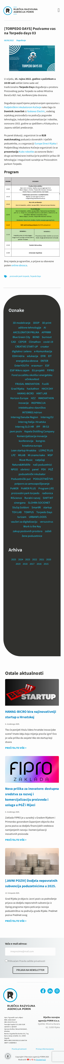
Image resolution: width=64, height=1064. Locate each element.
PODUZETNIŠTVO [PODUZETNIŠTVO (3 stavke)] (43, 479)
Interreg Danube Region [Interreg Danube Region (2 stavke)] (24, 417)
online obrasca (19, 265)
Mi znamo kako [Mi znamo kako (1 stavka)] (36, 455)
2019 (18, 564)
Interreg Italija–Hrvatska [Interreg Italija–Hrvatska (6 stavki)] (32, 422)
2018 (25, 564)
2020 (48, 559)
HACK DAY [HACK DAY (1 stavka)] (47, 389)
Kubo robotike (26, 152)
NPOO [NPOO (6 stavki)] (14, 469)
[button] (58, 10)
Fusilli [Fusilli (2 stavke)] (45, 384)
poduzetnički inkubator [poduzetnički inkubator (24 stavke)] (32, 474)
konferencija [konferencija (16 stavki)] (26, 441)
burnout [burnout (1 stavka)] (47, 337)
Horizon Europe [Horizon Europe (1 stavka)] (19, 398)
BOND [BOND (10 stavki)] (36, 337)
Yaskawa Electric (36, 111)
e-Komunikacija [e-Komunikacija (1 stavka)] (43, 351)
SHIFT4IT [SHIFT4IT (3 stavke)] (48, 498)
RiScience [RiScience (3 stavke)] (16, 498)
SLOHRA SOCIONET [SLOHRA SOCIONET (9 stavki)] (39, 503)
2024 (20, 559)
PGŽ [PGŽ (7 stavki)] (50, 469)
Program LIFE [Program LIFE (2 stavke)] (46, 488)
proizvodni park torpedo (19, 276)
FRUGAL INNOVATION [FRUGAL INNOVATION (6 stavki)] (27, 384)
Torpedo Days (35, 276)
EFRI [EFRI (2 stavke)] (43, 356)
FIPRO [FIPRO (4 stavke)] (50, 370)
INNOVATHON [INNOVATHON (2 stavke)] (46, 398)
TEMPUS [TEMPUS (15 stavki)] (29, 512)
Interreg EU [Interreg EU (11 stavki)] (47, 417)
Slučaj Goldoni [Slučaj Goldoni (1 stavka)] (20, 507)
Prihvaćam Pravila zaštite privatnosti (26, 961)
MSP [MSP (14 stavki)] (50, 455)
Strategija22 (41, 1059)
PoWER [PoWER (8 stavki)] (14, 488)
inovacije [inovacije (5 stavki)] (23, 403)
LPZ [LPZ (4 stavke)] (13, 455)
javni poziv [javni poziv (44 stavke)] (16, 431)
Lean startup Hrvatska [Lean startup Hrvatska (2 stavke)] (23, 450)
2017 (32, 564)
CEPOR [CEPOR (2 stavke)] (22, 342)
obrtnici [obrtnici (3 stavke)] (25, 469)
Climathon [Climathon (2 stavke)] (35, 342)
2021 (41, 559)
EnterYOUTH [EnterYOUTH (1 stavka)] (22, 366)
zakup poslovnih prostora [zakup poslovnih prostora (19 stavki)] (27, 531)
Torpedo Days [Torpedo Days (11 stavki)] (44, 512)
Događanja (21, 40)
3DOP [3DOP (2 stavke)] (36, 323)
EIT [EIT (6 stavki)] (50, 356)
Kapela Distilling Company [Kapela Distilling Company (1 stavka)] (39, 431)
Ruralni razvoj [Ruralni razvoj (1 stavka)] (32, 498)
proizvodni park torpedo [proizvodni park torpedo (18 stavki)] (25, 493)
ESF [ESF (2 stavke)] (47, 366)
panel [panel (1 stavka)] (35, 469)
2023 (27, 559)
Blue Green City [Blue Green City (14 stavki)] (21, 337)
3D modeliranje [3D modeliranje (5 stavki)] (21, 323)
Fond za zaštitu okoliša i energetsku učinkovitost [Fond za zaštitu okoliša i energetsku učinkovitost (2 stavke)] (32, 377)
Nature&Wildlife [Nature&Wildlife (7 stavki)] (21, 465)
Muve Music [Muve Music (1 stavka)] (26, 460)
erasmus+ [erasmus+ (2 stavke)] (37, 366)
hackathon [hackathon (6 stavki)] (33, 389)
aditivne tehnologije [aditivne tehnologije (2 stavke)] (29, 327)
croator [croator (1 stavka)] (44, 347)
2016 (39, 564)
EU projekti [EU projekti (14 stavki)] (38, 370)
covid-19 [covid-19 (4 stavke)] (48, 342)
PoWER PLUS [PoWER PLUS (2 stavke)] (28, 488)
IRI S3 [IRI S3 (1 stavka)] (46, 427)
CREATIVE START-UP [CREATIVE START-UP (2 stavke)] (26, 347)
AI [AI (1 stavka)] (45, 327)
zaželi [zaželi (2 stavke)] (48, 531)
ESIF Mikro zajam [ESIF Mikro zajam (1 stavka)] (19, 370)
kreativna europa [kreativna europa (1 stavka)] (32, 446)
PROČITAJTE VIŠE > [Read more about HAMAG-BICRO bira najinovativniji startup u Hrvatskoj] (15, 748)
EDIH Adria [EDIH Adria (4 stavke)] (18, 356)
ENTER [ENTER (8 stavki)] (44, 361)
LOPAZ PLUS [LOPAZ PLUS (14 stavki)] (46, 450)
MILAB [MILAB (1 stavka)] (21, 455)
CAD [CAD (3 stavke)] (13, 342)
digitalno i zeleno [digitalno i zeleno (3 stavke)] (22, 351)
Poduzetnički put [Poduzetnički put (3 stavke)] (21, 479)
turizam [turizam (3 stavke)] (21, 517)
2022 (34, 559)
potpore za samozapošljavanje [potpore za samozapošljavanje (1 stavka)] (32, 484)
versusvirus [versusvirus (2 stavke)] (46, 522)
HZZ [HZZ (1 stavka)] (33, 398)
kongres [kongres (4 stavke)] (40, 441)
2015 (46, 564)
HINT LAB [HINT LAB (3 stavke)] (41, 393)
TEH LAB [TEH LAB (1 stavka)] (17, 512)
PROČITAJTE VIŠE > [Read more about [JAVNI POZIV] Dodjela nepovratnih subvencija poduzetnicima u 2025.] (15, 921)
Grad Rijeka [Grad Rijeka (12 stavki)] (17, 389)
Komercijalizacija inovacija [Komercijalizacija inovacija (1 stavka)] (32, 436)
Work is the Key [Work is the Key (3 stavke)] (32, 526)
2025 (13, 559)
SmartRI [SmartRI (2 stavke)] (36, 507)
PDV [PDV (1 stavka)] (43, 469)
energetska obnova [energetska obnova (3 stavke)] (27, 361)
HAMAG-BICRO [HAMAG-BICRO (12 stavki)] (25, 393)
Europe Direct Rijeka (45, 143)
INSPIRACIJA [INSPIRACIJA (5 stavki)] (38, 403)
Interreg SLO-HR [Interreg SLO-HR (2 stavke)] (24, 427)
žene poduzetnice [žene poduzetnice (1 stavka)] (32, 536)
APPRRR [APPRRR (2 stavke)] (46, 332)
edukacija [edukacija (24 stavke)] (32, 356)
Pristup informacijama (45, 1049)
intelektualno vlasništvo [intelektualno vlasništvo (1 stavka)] (32, 408)
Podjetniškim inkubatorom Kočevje (22, 107)
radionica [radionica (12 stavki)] (47, 493)
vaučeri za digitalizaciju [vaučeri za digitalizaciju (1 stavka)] (24, 522)
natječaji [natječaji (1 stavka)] (40, 460)
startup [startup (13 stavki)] (47, 507)
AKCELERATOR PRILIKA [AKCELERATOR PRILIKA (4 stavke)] (26, 332)
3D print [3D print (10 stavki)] (46, 323)
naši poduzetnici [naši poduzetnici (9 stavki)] (42, 465)
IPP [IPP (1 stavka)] (38, 427)
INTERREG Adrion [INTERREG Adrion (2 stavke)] (32, 412)
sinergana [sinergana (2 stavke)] (19, 503)
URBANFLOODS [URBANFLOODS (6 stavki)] (38, 517)
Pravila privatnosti (19, 1049)
